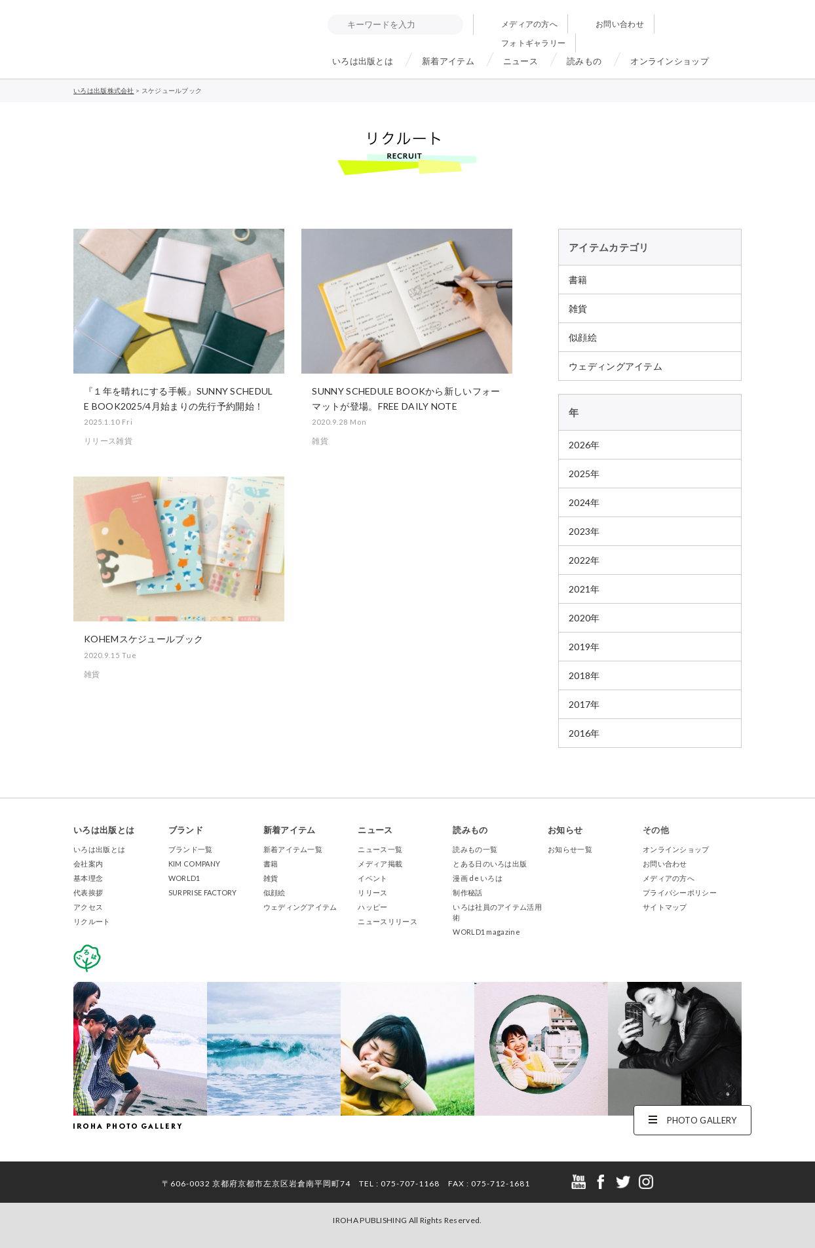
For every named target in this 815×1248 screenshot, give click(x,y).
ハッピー (372, 907)
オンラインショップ (669, 61)
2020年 (584, 617)
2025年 (584, 473)
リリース (372, 892)
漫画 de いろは (477, 878)
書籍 (578, 279)
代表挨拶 (88, 892)
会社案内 (88, 863)
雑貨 (578, 308)
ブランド (185, 830)
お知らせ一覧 (570, 849)
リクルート (92, 921)
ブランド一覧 (190, 849)
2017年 (584, 704)
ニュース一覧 (380, 849)
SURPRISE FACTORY (202, 892)
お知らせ (565, 830)
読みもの (584, 61)
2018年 (584, 675)
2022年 (584, 560)
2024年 (584, 502)
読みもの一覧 (475, 849)
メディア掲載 (380, 863)
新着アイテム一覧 (292, 849)
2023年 (584, 531)
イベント (372, 878)
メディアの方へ (529, 24)
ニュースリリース (387, 921)
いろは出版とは (362, 61)
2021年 (584, 589)
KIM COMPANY (194, 863)
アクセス (88, 907)
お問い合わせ (620, 24)
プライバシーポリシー (680, 892)
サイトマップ (665, 907)
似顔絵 (583, 337)
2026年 (584, 444)
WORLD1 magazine (486, 931)
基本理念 (88, 878)
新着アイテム (448, 61)
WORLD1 (184, 878)
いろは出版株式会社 (132, 36)
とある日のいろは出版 (490, 863)
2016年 (584, 733)
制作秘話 (467, 892)
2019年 (584, 646)
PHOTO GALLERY (702, 1120)
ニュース (520, 61)
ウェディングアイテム (615, 366)
